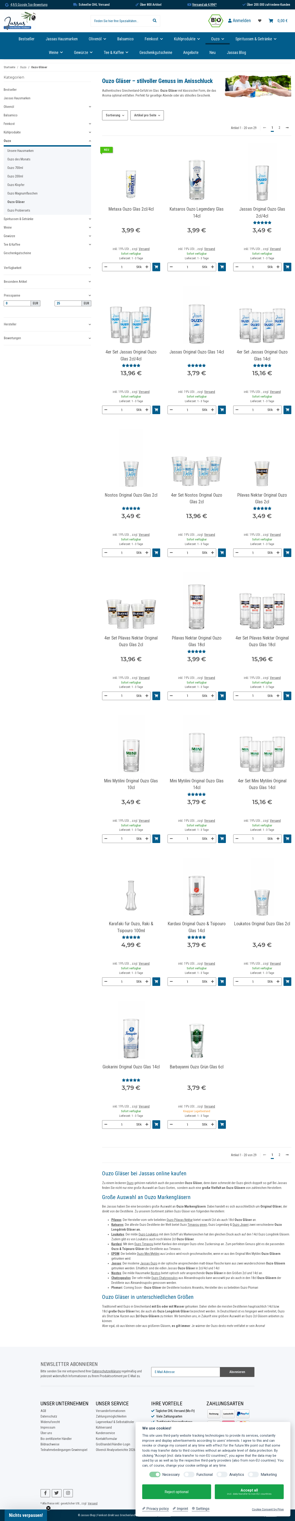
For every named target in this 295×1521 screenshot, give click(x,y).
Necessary (171, 1474)
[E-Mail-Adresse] (185, 1372)
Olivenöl (9, 107)
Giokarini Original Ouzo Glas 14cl (131, 1067)
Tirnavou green (197, 1224)
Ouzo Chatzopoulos (164, 1278)
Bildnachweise (50, 1444)
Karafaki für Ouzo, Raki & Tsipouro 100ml (131, 927)
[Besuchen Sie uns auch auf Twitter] (56, 1493)
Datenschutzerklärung (106, 1371)
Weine (8, 227)
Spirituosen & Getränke (18, 219)
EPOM (115, 1254)
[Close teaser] (48, 1508)
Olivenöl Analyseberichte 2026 (115, 1450)
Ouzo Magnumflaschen (22, 193)
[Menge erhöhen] (146, 267)
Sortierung (113, 115)
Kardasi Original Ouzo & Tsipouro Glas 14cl (197, 927)
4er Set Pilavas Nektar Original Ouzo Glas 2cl (131, 641)
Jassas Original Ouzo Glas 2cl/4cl (262, 212)
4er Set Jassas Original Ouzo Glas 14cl (262, 355)
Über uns (46, 1433)
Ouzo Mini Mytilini (148, 1254)
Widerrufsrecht (50, 1422)
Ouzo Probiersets (18, 210)
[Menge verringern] (105, 267)
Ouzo (130, 1183)
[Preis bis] (68, 304)
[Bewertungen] (262, 222)
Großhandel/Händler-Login (113, 1444)
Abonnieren (237, 1372)
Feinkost (9, 124)
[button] (239, 21)
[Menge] (122, 267)
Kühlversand (104, 1427)
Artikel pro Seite (145, 115)
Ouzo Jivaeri (241, 1224)
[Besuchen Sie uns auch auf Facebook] (45, 1493)
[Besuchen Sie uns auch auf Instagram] (68, 1493)
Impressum (48, 1427)
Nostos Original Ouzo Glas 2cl (131, 495)
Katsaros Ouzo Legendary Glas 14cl (197, 212)
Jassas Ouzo (148, 1263)
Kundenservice (105, 1433)
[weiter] (287, 128)
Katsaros (117, 1224)
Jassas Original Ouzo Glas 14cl (196, 352)
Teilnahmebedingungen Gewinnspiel (64, 1450)
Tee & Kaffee (12, 244)
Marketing (269, 1474)
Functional (204, 1474)
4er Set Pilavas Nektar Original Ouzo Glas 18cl (262, 641)
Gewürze (9, 236)
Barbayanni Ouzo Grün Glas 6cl (197, 1067)
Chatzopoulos (121, 1278)
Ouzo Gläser (16, 202)
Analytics (236, 1474)
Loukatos (117, 1234)
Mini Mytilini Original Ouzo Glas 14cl (197, 784)
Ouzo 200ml (15, 176)
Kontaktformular (106, 1439)
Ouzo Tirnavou (143, 1244)
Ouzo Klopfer (15, 185)
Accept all (249, 1492)
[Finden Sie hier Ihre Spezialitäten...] (120, 21)
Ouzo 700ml (15, 168)
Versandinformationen (110, 1411)
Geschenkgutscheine (17, 253)
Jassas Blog (236, 52)
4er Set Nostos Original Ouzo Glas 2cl (196, 498)
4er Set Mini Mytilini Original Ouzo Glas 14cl (262, 784)
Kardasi (116, 1244)
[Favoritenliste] (259, 21)
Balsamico (11, 115)
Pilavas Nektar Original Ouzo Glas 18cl (196, 641)
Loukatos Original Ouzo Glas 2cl (262, 923)
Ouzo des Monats (18, 159)
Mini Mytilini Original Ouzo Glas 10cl (131, 784)
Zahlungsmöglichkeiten (111, 1416)
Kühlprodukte (12, 132)
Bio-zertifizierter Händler (56, 1439)
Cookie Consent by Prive (268, 1509)
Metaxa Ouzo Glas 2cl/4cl (131, 209)
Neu (212, 52)
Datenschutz (49, 1416)
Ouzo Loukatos (148, 1234)
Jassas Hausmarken (17, 98)
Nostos (155, 1273)
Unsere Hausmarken (20, 151)
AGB (43, 1411)
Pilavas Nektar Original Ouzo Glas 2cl (262, 498)
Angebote (190, 52)
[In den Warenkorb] (156, 267)
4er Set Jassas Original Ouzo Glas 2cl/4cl (131, 355)
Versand (144, 249)
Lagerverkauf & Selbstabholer (115, 1422)
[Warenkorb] (278, 21)
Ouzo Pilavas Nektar (180, 1220)
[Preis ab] (17, 304)
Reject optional (177, 1492)
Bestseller (10, 89)
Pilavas (116, 1220)
